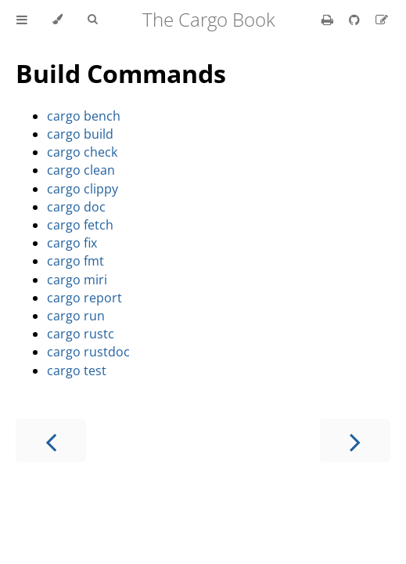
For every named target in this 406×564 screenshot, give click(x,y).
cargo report (84, 297)
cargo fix (72, 242)
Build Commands (121, 73)
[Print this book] (329, 19)
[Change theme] (57, 19)
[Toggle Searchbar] (92, 19)
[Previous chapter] (51, 440)
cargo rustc (80, 333)
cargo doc (76, 206)
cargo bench (83, 116)
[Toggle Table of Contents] (22, 19)
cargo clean (81, 170)
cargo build (80, 134)
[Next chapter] (355, 440)
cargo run (76, 315)
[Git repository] (356, 19)
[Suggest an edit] (381, 19)
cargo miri (77, 279)
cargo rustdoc (88, 351)
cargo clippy (82, 188)
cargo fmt (75, 260)
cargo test (76, 370)
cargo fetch (80, 224)
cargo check (82, 152)
